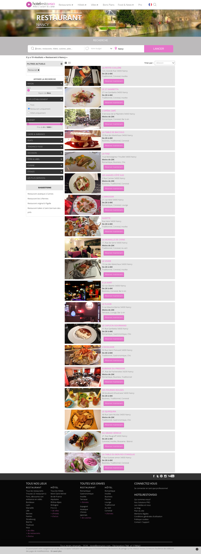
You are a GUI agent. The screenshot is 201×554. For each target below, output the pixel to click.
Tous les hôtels (57, 491)
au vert (108, 508)
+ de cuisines (85, 517)
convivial (108, 510)
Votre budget (96, 48)
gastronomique (87, 493)
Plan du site (139, 510)
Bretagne (54, 505)
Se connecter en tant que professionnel (151, 488)
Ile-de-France (56, 496)
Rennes (29, 513)
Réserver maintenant (114, 81)
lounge (108, 502)
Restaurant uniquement (40, 109)
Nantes (29, 516)
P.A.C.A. (54, 508)
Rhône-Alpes (56, 502)
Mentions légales (141, 513)
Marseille (30, 508)
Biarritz (29, 522)
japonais (83, 515)
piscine (108, 499)
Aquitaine (55, 499)
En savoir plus (56, 551)
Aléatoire (160, 63)
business (108, 496)
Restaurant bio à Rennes (38, 198)
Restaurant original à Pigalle (39, 203)
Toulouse (30, 525)
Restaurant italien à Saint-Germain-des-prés (44, 210)
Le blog (137, 508)
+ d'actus (30, 536)
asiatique (84, 509)
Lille (27, 510)
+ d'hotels (55, 513)
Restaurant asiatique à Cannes (40, 193)
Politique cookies (141, 519)
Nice (28, 527)
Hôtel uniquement (38, 113)
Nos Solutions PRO (142, 502)
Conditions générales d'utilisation (148, 516)
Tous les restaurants (34, 491)
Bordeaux (30, 502)
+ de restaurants (33, 533)
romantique (85, 491)
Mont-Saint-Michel (58, 493)
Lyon (28, 505)
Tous (32, 104)
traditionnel (110, 505)
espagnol (84, 506)
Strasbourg (30, 519)
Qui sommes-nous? (142, 499)
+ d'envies (84, 502)
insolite (83, 496)
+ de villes (30, 530)
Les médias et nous (142, 505)
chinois (83, 512)
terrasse (83, 499)
